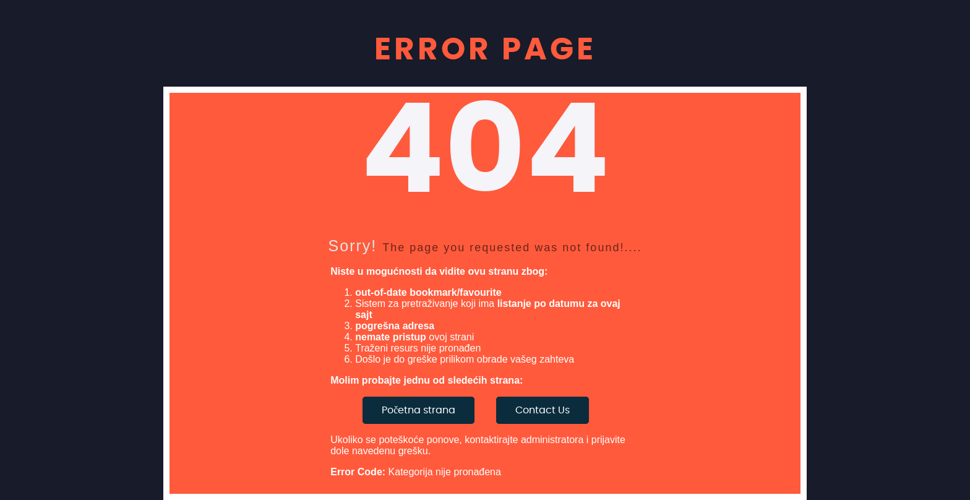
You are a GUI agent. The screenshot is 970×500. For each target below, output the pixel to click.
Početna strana (418, 410)
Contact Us (542, 410)
